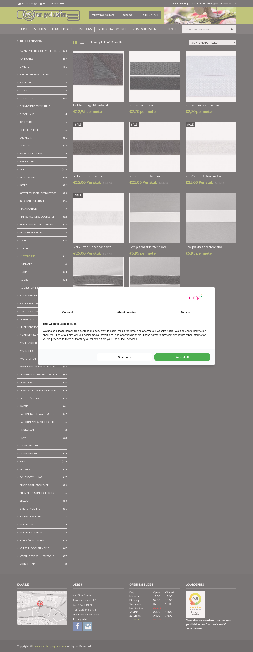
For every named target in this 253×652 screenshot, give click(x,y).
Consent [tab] (67, 312)
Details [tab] (185, 312)
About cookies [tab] (126, 312)
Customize (124, 357)
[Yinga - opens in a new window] (195, 297)
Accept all (182, 357)
